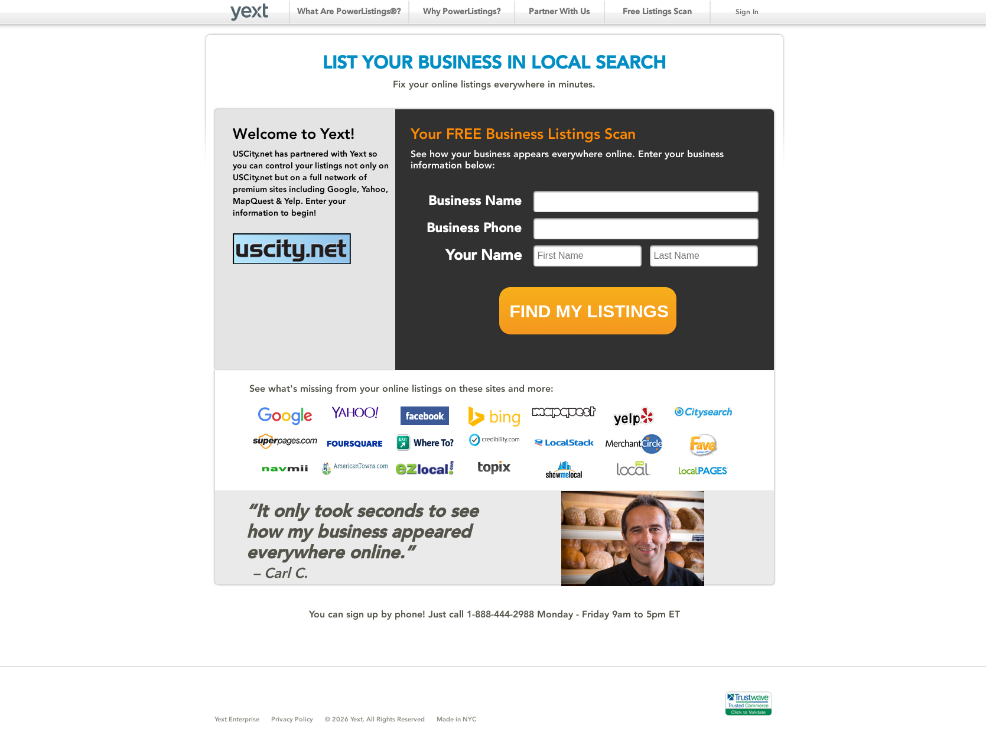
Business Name (475, 200)
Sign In (747, 12)
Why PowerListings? (461, 11)
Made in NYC (457, 719)
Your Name (483, 255)
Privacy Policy (292, 719)
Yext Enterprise (236, 719)
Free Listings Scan (657, 11)
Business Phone (474, 227)
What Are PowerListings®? (349, 11)
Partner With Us (559, 11)
